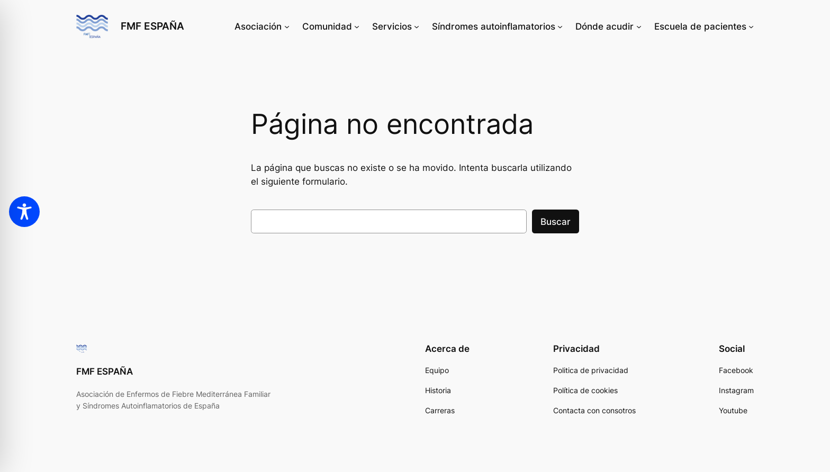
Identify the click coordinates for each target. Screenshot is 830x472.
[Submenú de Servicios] (416, 26)
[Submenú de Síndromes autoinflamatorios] (560, 26)
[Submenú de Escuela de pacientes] (751, 26)
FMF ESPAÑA (152, 26)
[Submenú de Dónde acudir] (639, 26)
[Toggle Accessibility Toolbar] (24, 211)
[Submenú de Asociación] (287, 26)
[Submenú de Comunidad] (356, 26)
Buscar (555, 221)
